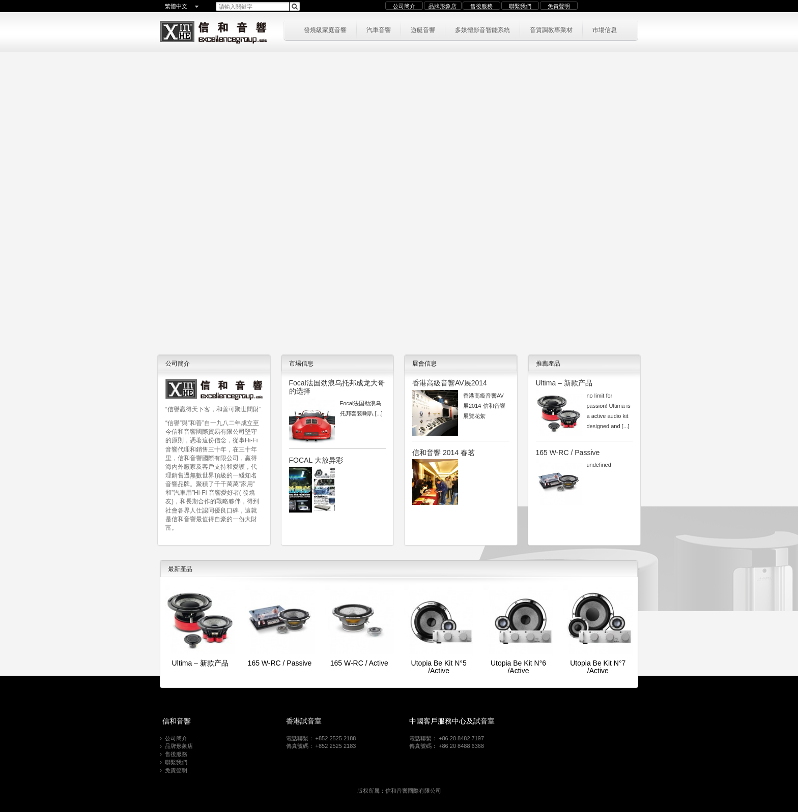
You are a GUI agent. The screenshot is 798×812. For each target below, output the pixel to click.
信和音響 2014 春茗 (443, 452)
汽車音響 (378, 29)
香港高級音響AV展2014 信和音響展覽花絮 (484, 406)
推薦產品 (548, 363)
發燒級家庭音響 (325, 29)
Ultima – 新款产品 (564, 383)
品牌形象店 (443, 6)
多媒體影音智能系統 (482, 29)
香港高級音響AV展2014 (449, 383)
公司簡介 (404, 6)
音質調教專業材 (551, 29)
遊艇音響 (423, 29)
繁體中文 (176, 6)
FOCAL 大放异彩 (316, 460)
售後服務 (481, 6)
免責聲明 (559, 6)
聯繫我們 (520, 6)
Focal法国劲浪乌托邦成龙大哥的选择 (337, 387)
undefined (599, 465)
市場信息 (604, 29)
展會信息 (424, 363)
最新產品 (180, 569)
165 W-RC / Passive (568, 452)
